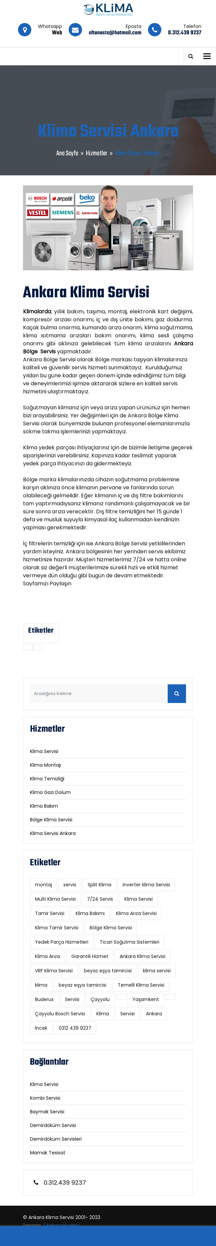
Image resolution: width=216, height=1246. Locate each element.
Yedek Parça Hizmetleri (61, 942)
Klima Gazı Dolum (50, 792)
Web (57, 33)
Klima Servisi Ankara (53, 833)
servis (69, 884)
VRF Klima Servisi (54, 970)
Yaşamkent (145, 999)
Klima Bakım (44, 806)
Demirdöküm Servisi (53, 1125)
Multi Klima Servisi (55, 899)
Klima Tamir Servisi (56, 927)
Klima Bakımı (90, 913)
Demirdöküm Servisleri (56, 1139)
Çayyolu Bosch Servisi (60, 1013)
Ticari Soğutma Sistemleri (129, 942)
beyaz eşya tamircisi (108, 970)
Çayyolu (100, 999)
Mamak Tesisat (47, 1152)
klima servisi (157, 970)
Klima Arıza (47, 956)
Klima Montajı (45, 765)
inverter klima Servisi (146, 884)
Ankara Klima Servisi (142, 956)
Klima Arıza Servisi (136, 913)
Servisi (72, 999)
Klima (102, 1013)
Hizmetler (96, 153)
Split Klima (99, 884)
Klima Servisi (44, 751)
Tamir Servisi (49, 913)
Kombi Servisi (45, 1098)
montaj (43, 884)
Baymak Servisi (47, 1111)
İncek (41, 1028)
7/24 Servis (100, 899)
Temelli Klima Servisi (141, 985)
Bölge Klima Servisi (51, 819)
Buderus (44, 999)
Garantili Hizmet (89, 956)
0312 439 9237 (75, 1028)
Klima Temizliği (47, 778)
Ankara (154, 1013)
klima (41, 985)
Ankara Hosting (62, 1225)
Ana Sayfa (67, 153)
